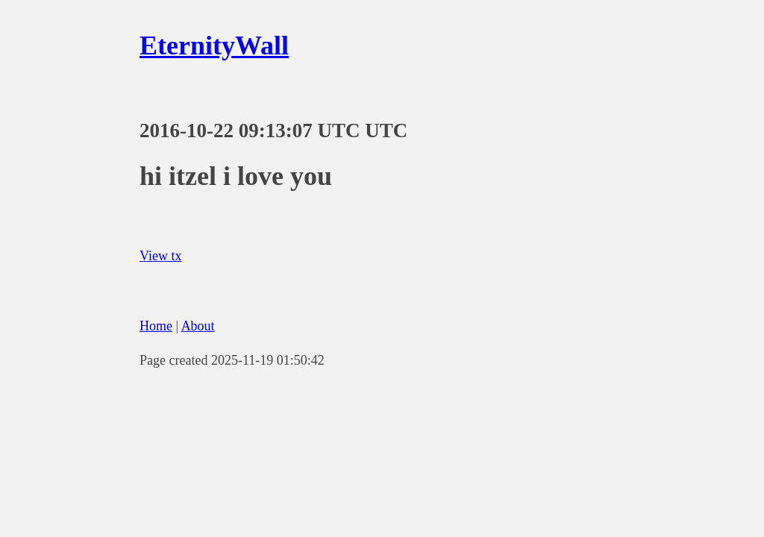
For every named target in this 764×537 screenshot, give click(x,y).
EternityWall (214, 45)
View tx (160, 255)
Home (156, 325)
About (198, 325)
